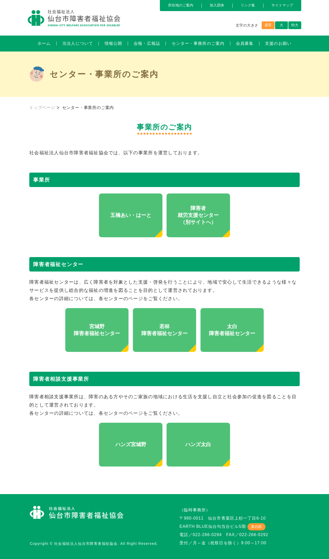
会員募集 (244, 43)
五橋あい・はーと (130, 215)
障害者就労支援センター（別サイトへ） (198, 215)
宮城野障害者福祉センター (97, 330)
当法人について (77, 43)
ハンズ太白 (198, 444)
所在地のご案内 (180, 5)
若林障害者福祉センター (164, 330)
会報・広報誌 (147, 43)
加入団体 (217, 5)
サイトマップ (282, 5)
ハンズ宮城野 (130, 444)
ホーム (44, 43)
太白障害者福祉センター (232, 330)
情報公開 (113, 43)
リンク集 (248, 5)
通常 (268, 25)
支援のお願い (278, 43)
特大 (294, 25)
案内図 (256, 527)
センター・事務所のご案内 (198, 43)
